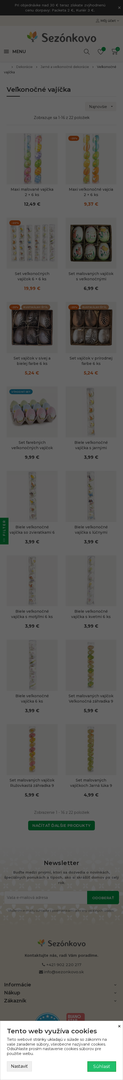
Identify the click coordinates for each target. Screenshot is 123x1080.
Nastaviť (19, 1066)
